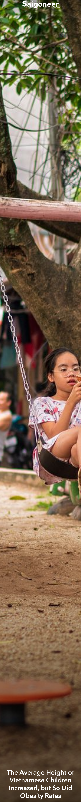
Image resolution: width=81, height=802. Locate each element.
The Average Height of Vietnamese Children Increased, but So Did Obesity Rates (40, 784)
